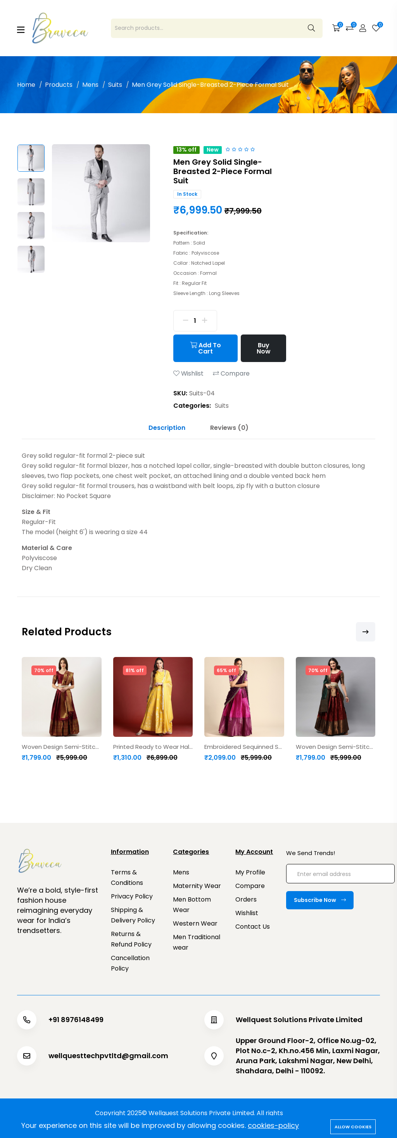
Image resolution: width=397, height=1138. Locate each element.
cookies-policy (273, 1125)
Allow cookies (353, 1127)
